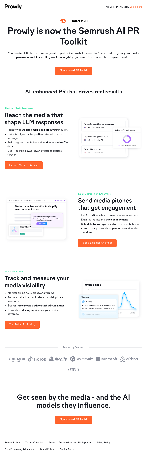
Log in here (136, 6)
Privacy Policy (12, 442)
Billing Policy (103, 442)
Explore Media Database (23, 165)
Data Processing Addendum (19, 449)
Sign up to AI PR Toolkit (73, 70)
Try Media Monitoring (22, 324)
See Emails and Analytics (97, 243)
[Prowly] (13, 6)
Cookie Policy (67, 449)
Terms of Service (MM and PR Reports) (70, 442)
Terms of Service (34, 442)
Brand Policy (47, 449)
